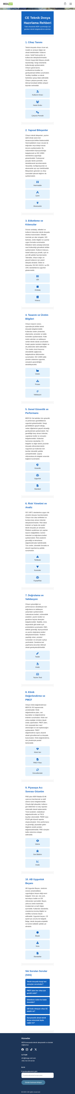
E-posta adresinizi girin (29, 1071)
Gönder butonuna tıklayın (33, 1082)
